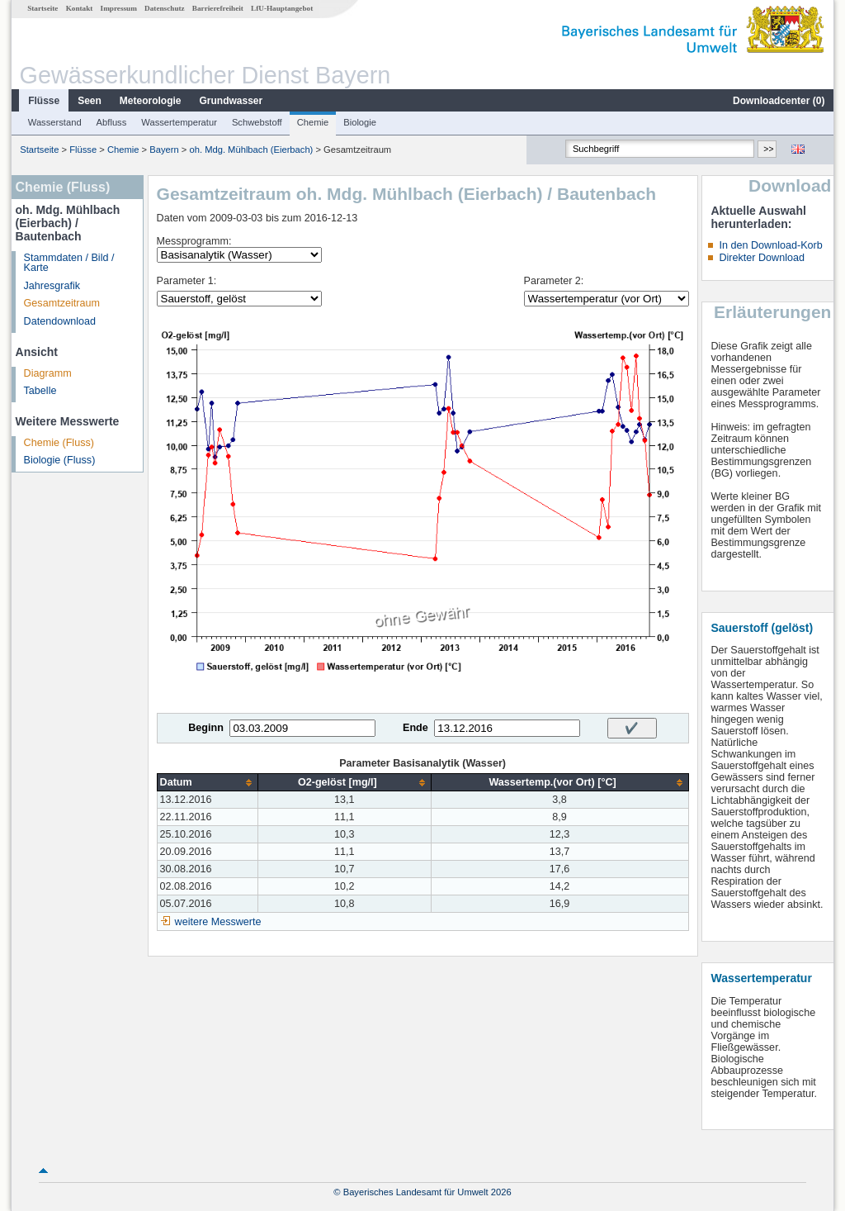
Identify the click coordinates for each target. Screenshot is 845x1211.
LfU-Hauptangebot (282, 8)
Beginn (206, 728)
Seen (89, 101)
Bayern (163, 149)
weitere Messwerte (218, 922)
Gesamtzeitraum (62, 303)
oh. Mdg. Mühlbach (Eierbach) (251, 149)
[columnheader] (207, 782)
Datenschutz (164, 8)
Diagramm (48, 373)
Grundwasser (231, 101)
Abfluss (112, 122)
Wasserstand (55, 122)
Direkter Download (762, 258)
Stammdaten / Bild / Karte (69, 263)
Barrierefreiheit (217, 8)
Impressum (119, 8)
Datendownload (60, 321)
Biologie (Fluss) (60, 460)
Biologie (359, 122)
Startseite (42, 8)
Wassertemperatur (179, 122)
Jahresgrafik (52, 286)
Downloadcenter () (778, 101)
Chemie (313, 122)
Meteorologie (151, 101)
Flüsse (43, 101)
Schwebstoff (257, 122)
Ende (415, 728)
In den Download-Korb (770, 245)
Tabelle (40, 391)
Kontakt (79, 8)
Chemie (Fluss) (59, 443)
